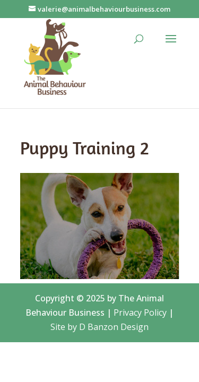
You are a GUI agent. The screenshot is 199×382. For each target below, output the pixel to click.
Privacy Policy (140, 312)
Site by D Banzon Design (99, 327)
